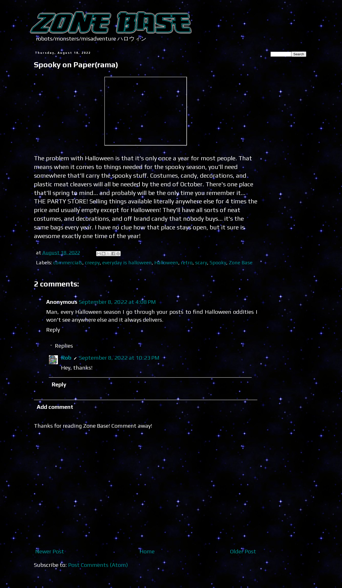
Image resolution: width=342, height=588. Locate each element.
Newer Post (49, 551)
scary (201, 262)
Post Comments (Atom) (98, 564)
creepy (92, 262)
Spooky (218, 262)
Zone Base (240, 262)
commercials (67, 262)
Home (147, 551)
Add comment (55, 406)
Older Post (243, 551)
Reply (53, 329)
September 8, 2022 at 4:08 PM (117, 301)
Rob (66, 357)
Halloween (166, 262)
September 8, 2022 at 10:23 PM (119, 357)
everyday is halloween (127, 262)
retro (187, 262)
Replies (64, 345)
